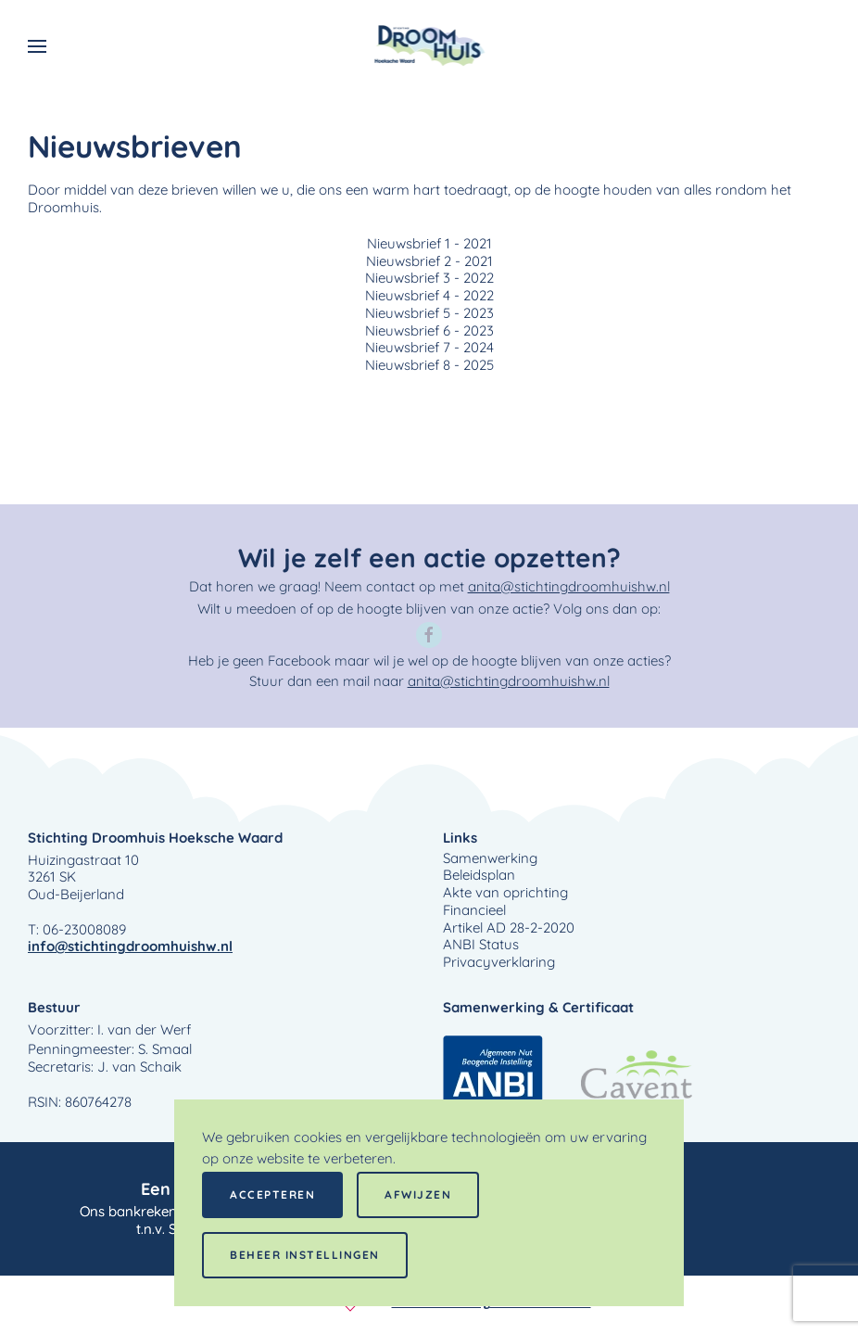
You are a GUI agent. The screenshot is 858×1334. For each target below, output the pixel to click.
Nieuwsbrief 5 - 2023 (429, 313)
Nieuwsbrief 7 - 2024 (429, 347)
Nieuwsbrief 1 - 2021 (429, 243)
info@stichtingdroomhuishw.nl (130, 946)
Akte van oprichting (505, 892)
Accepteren (272, 1194)
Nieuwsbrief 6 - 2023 (429, 331)
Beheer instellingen (305, 1255)
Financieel (474, 910)
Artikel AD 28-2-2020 (508, 928)
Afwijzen (418, 1194)
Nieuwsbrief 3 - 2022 (429, 278)
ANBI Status (481, 944)
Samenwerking (490, 858)
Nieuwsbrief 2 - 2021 (429, 261)
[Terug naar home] (429, 46)
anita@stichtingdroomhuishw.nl (569, 586)
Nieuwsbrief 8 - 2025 (429, 365)
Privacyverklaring (499, 962)
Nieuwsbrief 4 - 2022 (429, 295)
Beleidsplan (479, 875)
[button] (37, 46)
